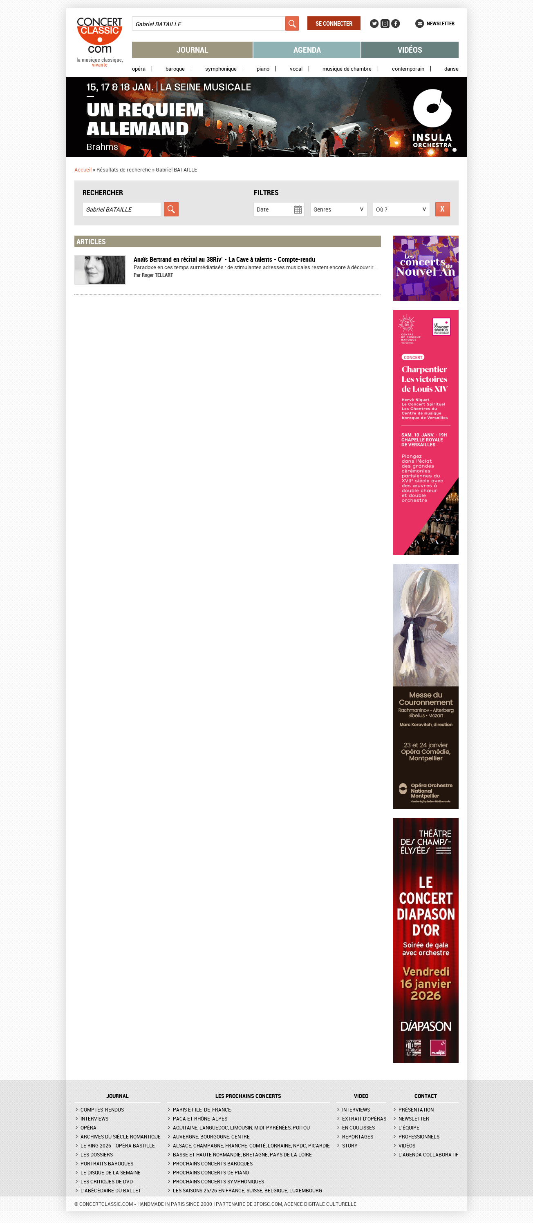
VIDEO (361, 1096)
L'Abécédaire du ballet (111, 1190)
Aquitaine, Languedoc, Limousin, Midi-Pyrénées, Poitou (241, 1127)
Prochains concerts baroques (213, 1163)
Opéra (139, 68)
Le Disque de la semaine (111, 1172)
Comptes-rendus (102, 1109)
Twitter (374, 23)
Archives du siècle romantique (121, 1136)
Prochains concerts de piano (211, 1172)
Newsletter (441, 23)
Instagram (385, 23)
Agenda (307, 49)
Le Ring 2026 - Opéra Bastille (118, 1145)
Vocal (296, 68)
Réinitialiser (442, 209)
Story (350, 1145)
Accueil (83, 169)
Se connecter (334, 23)
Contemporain (408, 68)
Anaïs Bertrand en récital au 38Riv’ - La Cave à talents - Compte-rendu (224, 259)
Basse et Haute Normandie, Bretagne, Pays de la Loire (242, 1154)
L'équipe (409, 1127)
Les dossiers (97, 1154)
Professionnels (419, 1136)
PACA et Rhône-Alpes (200, 1118)
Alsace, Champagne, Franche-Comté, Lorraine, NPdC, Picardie (251, 1145)
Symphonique (221, 68)
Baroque (175, 68)
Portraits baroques (107, 1163)
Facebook (395, 23)
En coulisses (358, 1127)
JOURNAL (117, 1096)
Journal (192, 49)
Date (263, 209)
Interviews (94, 1118)
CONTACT (425, 1096)
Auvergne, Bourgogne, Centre (211, 1136)
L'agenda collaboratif (429, 1154)
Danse (451, 68)
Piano (263, 68)
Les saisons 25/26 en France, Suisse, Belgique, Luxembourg (247, 1190)
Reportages (357, 1136)
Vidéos (410, 49)
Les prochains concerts (248, 1096)
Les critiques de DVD (107, 1181)
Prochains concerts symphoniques (218, 1181)
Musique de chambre (347, 68)
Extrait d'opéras (364, 1118)
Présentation (416, 1109)
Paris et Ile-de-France (202, 1109)
